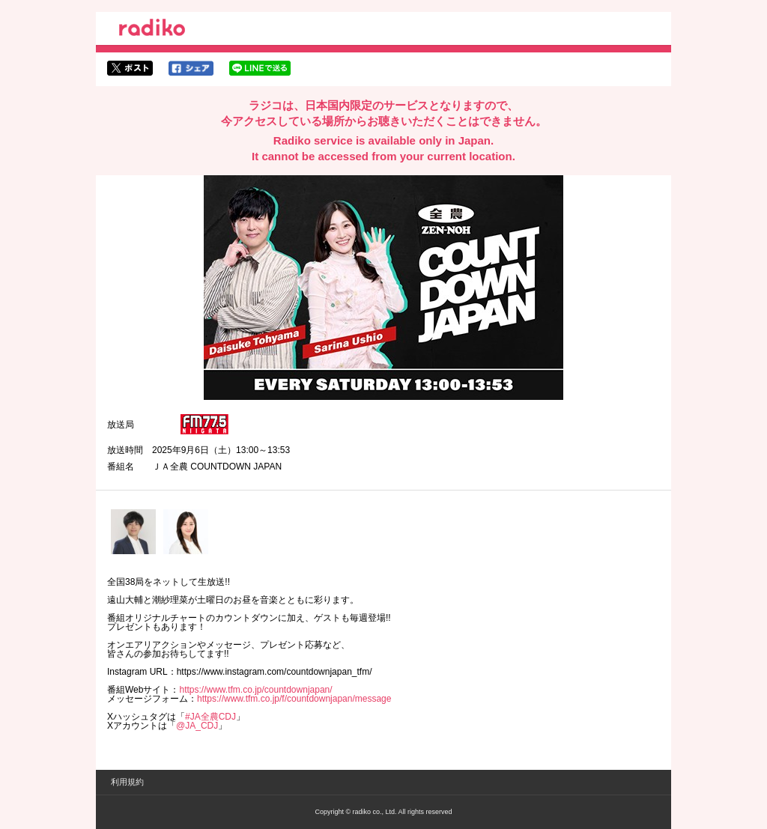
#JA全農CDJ (210, 716)
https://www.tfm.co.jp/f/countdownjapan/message (294, 698)
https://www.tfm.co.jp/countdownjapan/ (255, 689)
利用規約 (127, 781)
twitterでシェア (130, 68)
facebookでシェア (191, 68)
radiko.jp (152, 30)
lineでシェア (260, 68)
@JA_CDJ (197, 725)
